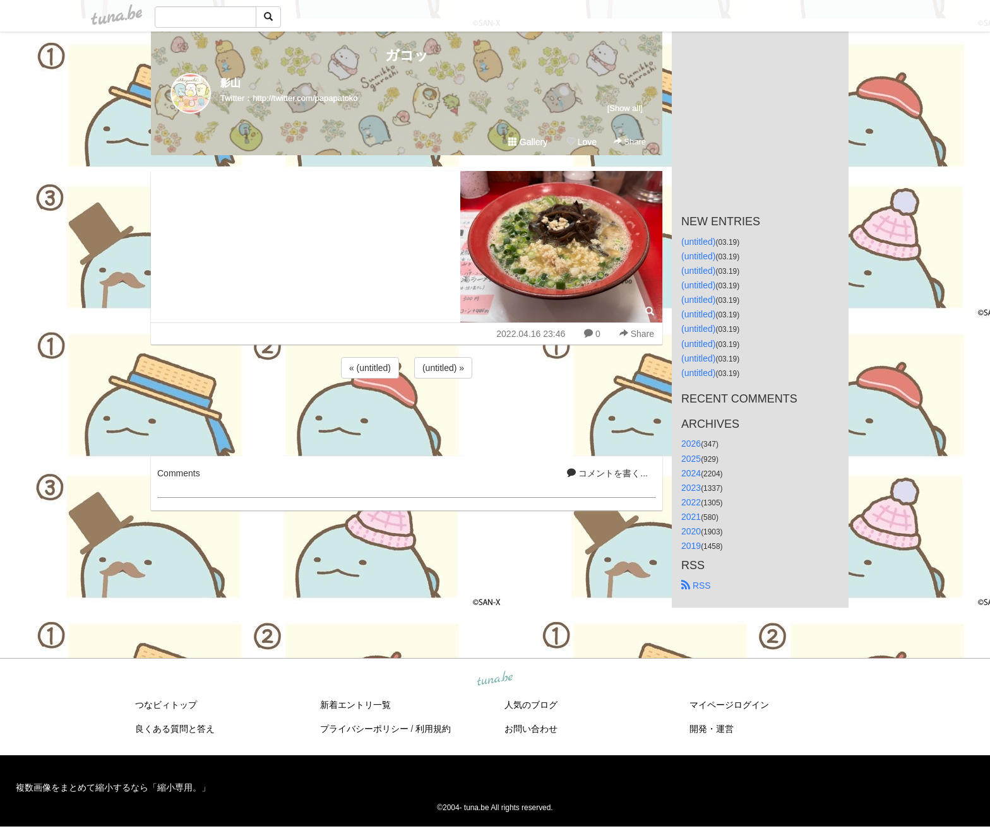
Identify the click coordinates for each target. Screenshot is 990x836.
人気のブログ (531, 705)
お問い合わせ (531, 729)
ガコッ (407, 55)
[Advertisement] (406, 415)
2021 (691, 517)
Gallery (527, 142)
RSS (696, 585)
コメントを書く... (607, 473)
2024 (691, 473)
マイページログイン (729, 705)
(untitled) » (443, 368)
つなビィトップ (166, 705)
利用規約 (433, 729)
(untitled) (698, 242)
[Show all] (625, 108)
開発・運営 (711, 729)
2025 (691, 459)
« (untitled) (370, 368)
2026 (691, 444)
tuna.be (494, 679)
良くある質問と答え (175, 729)
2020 (691, 531)
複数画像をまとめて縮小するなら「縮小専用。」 (113, 787)
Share (630, 141)
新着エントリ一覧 (355, 705)
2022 (691, 502)
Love (581, 142)
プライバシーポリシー (364, 729)
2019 (691, 546)
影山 (230, 83)
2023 (691, 488)
